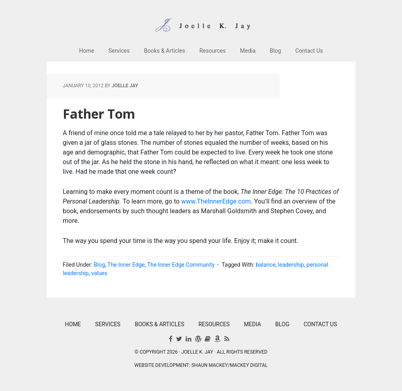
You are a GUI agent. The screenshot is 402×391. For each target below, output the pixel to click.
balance (265, 264)
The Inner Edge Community (181, 264)
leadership (291, 264)
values (99, 273)
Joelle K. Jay (201, 20)
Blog (99, 264)
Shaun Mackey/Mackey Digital (229, 365)
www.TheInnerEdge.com (216, 201)
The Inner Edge (126, 264)
